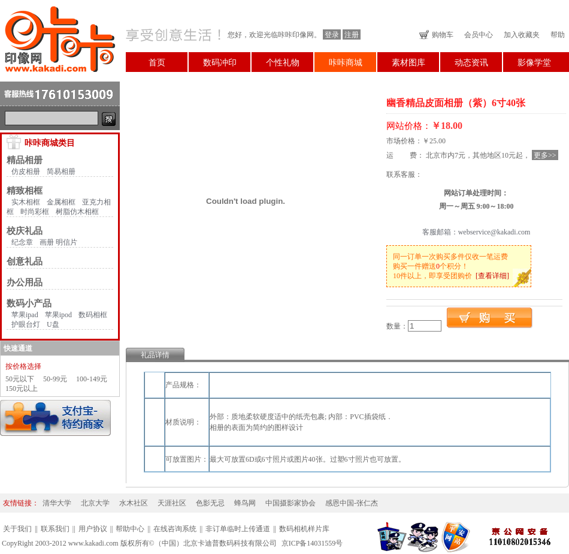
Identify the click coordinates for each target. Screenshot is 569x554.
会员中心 (478, 35)
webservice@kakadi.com (494, 232)
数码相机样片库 (304, 529)
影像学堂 (534, 62)
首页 (157, 62)
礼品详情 (155, 355)
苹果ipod (58, 315)
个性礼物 (282, 62)
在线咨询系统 (174, 529)
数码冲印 (220, 62)
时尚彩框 (34, 211)
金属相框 (61, 202)
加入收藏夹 (522, 35)
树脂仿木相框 (77, 211)
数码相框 (92, 315)
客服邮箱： (440, 232)
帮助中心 (130, 529)
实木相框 (25, 202)
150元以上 (21, 388)
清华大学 (57, 503)
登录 (332, 35)
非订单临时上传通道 (237, 529)
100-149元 (91, 379)
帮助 (557, 35)
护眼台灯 (25, 324)
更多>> (545, 155)
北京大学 (95, 503)
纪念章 (22, 242)
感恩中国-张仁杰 (351, 503)
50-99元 (55, 379)
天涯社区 (172, 503)
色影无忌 (210, 503)
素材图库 (408, 62)
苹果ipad (24, 315)
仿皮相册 (25, 171)
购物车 (442, 35)
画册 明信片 (58, 242)
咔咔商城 (345, 62)
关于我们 (17, 529)
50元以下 (19, 379)
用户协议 (92, 529)
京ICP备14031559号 (312, 543)
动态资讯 (471, 62)
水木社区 (133, 503)
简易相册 (61, 171)
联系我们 (55, 529)
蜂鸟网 (245, 503)
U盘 (53, 324)
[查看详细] (492, 276)
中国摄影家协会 (290, 503)
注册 (351, 35)
